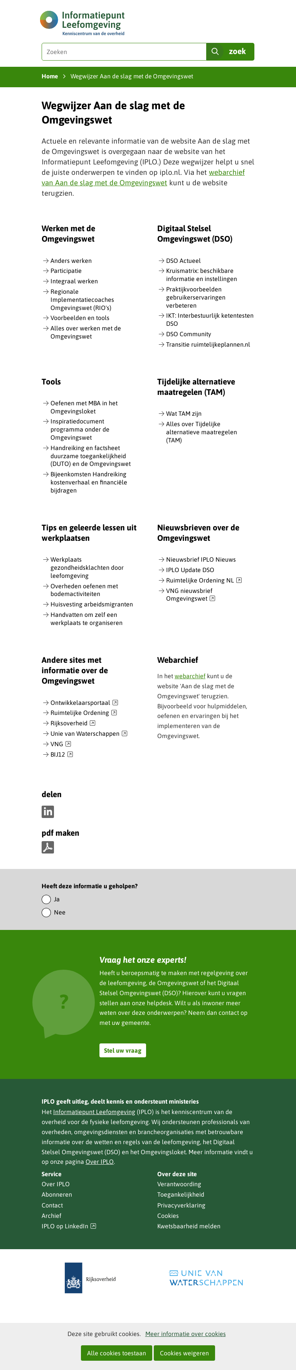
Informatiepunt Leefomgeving (94, 1111)
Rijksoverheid (73, 723)
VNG (60, 744)
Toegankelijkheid (180, 1194)
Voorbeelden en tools (79, 317)
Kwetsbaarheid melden (188, 1226)
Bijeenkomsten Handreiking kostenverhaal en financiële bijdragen (88, 482)
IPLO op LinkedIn (69, 1226)
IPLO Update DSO (190, 569)
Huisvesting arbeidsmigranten (91, 604)
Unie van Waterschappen (89, 734)
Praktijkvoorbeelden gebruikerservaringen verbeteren (195, 297)
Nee (60, 912)
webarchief (190, 675)
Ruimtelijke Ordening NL (204, 580)
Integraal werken (74, 281)
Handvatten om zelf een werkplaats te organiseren (86, 618)
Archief (51, 1215)
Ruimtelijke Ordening (83, 713)
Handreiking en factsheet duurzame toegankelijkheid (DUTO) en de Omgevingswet (90, 455)
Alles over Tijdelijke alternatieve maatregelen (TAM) (201, 432)
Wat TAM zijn (184, 413)
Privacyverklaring (181, 1205)
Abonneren (57, 1194)
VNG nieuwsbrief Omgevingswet (190, 595)
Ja (57, 899)
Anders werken (71, 260)
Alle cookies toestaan (116, 1353)
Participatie (66, 270)
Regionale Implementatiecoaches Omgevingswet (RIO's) (82, 299)
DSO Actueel (183, 260)
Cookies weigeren (184, 1353)
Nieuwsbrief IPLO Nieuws (201, 559)
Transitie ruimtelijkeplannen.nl (208, 344)
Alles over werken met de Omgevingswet (85, 332)
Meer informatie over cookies (185, 1333)
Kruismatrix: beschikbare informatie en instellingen (201, 274)
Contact (52, 1205)
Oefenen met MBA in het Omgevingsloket (84, 407)
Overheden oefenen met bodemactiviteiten (84, 590)
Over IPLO (100, 1161)
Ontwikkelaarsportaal (84, 703)
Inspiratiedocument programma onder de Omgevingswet (79, 429)
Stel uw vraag (122, 1050)
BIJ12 (61, 755)
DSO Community (188, 333)
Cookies (168, 1215)
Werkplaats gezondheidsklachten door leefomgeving (87, 567)
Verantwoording (179, 1183)
